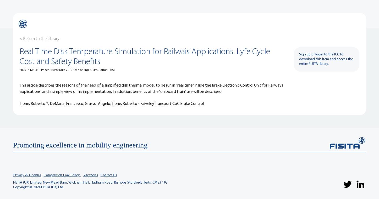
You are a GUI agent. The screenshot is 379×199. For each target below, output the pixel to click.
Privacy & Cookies (27, 175)
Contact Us (109, 175)
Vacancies (90, 175)
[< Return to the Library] (39, 39)
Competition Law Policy (62, 175)
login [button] (319, 54)
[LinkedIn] (360, 184)
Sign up (305, 54)
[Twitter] (347, 184)
